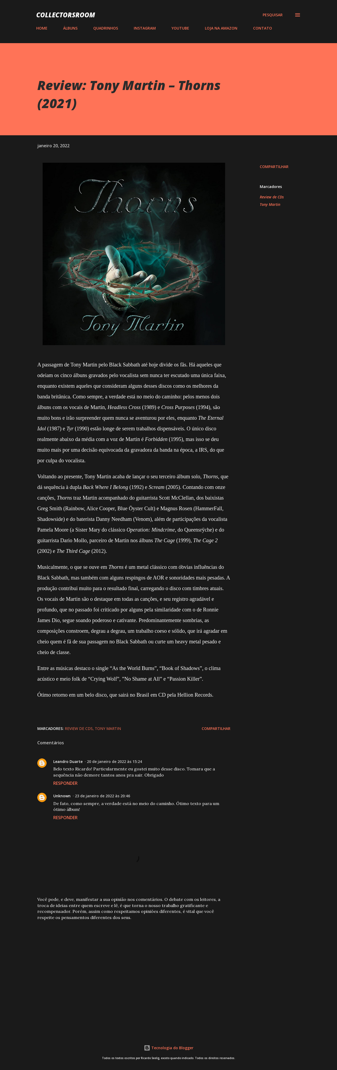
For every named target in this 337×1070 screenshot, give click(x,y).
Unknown (62, 795)
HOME (41, 28)
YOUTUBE (180, 28)
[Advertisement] (127, 964)
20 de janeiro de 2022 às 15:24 (114, 761)
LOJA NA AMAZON (221, 28)
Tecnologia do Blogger (168, 1047)
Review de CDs (272, 196)
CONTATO (262, 28)
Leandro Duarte (68, 761)
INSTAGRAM (145, 28)
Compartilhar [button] (274, 166)
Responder (65, 783)
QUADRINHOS (105, 28)
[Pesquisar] (273, 15)
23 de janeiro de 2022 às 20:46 (102, 795)
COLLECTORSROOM (65, 14)
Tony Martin (270, 204)
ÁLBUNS (70, 28)
